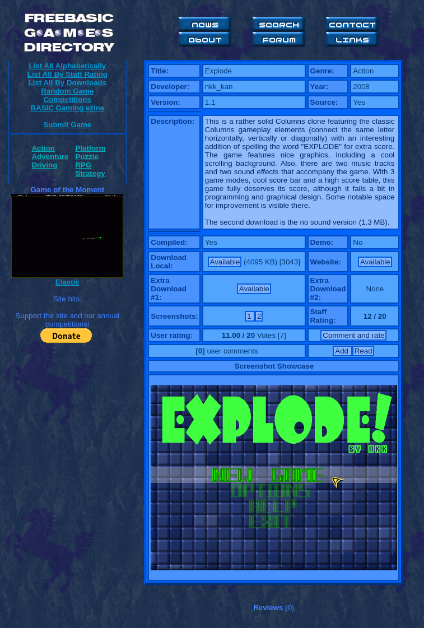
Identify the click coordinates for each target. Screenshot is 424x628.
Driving (44, 165)
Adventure (49, 156)
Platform (90, 148)
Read (363, 351)
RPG (83, 165)
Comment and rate (353, 335)
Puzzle (86, 156)
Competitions (67, 99)
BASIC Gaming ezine (67, 108)
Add (342, 351)
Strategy (90, 173)
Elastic (67, 282)
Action (42, 148)
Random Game (67, 91)
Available (225, 262)
